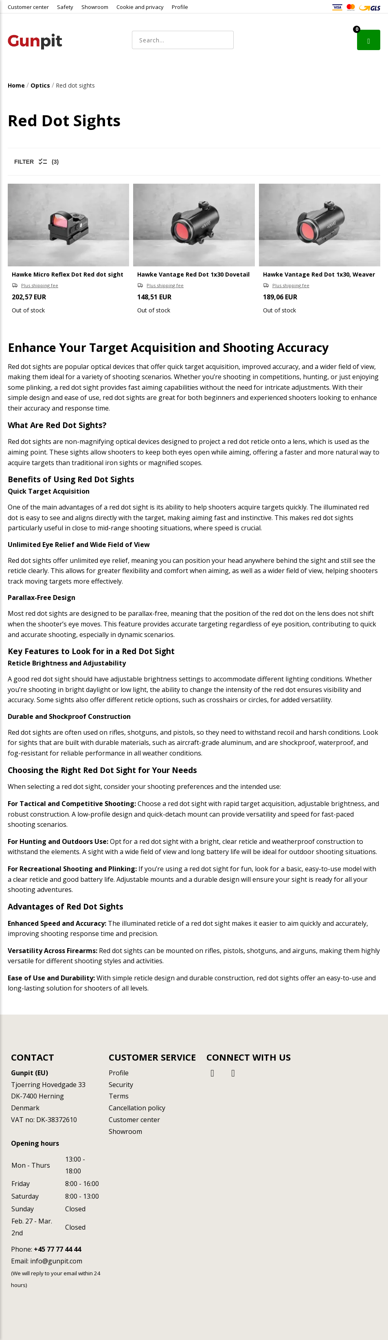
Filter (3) (36, 162)
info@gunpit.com (56, 1261)
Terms (119, 1096)
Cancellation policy (137, 1107)
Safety (65, 7)
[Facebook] (213, 1072)
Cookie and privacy (140, 7)
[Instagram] (233, 1072)
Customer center (28, 7)
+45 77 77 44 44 (57, 1249)
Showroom (94, 7)
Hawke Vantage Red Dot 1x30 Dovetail (193, 274)
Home (16, 85)
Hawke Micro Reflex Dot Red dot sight (67, 274)
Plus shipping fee (39, 285)
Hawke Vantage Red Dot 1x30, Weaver (319, 274)
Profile (180, 7)
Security (121, 1084)
